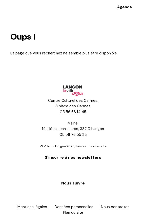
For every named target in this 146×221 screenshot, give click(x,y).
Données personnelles (74, 206)
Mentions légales (32, 206)
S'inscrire (73, 169)
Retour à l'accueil (31, 67)
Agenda (124, 7)
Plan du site (73, 212)
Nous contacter (115, 206)
